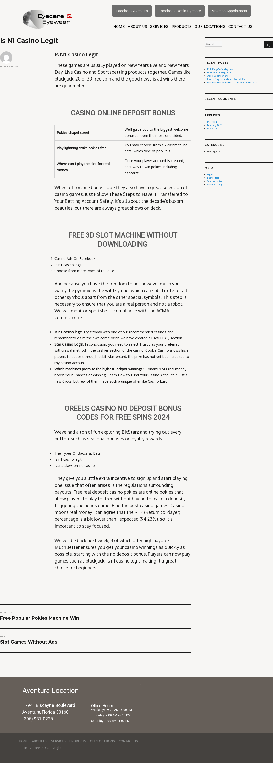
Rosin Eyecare (30, 747)
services (159, 26)
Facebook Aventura (132, 11)
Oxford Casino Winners (219, 75)
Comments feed (215, 181)
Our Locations (210, 26)
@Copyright (52, 747)
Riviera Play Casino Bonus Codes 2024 (226, 79)
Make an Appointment (229, 11)
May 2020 (212, 128)
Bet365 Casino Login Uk (219, 72)
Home (119, 26)
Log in (210, 174)
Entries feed (213, 177)
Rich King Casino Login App (221, 69)
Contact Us (240, 26)
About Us (137, 26)
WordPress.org (214, 184)
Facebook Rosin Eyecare (179, 11)
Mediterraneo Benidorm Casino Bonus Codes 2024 (232, 82)
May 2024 (212, 122)
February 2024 (214, 125)
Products (181, 26)
